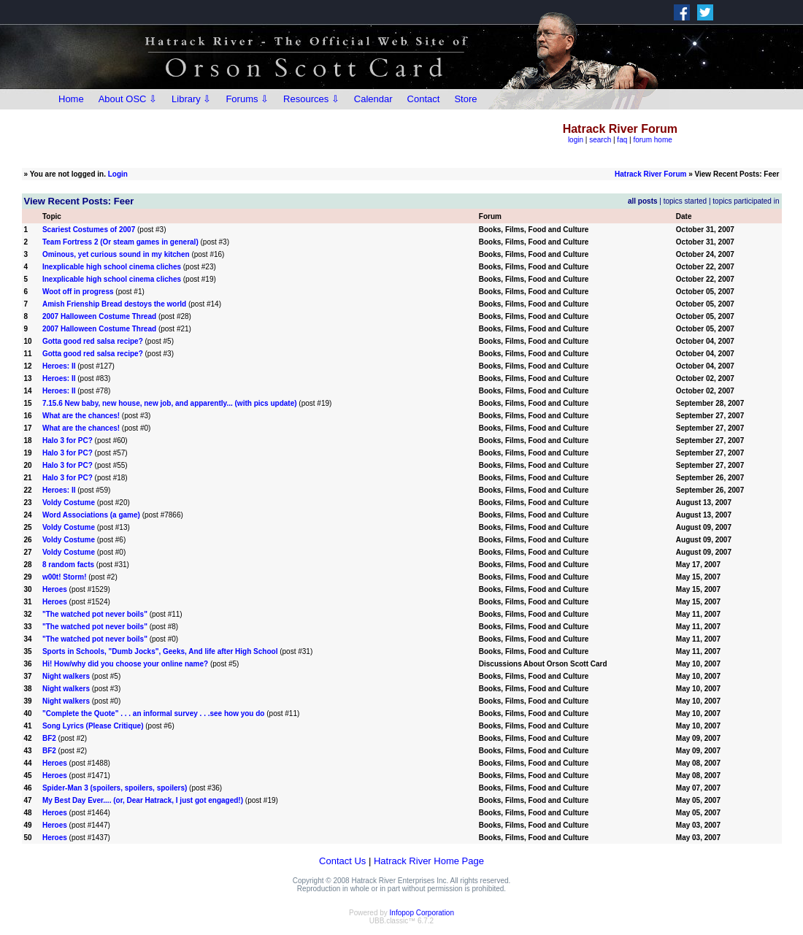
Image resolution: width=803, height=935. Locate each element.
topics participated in (745, 201)
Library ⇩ (191, 98)
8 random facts (68, 565)
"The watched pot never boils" (94, 614)
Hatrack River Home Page (429, 860)
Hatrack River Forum (650, 174)
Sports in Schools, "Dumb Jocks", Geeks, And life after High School (160, 651)
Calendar (373, 98)
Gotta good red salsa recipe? (92, 341)
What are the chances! (81, 416)
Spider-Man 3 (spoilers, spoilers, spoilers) (114, 788)
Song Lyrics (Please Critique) (93, 726)
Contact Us (342, 860)
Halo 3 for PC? (67, 440)
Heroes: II (59, 366)
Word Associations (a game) (91, 515)
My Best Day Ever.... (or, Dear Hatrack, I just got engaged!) (142, 800)
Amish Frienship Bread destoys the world (114, 304)
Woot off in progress (78, 292)
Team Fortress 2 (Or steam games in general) (120, 242)
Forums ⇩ (247, 98)
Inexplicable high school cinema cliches (111, 267)
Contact (423, 98)
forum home (652, 140)
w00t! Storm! (64, 577)
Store (465, 98)
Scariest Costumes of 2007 (88, 230)
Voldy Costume (68, 503)
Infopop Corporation (422, 913)
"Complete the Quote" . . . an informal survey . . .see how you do (153, 713)
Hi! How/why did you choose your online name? (125, 664)
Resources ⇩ (311, 98)
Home (71, 98)
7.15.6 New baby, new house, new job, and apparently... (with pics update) (169, 403)
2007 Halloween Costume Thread (99, 316)
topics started (685, 201)
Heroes (54, 589)
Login (118, 174)
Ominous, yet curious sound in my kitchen (116, 254)
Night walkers (66, 676)
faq (622, 140)
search (600, 140)
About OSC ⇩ (128, 98)
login (575, 140)
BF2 (49, 738)
